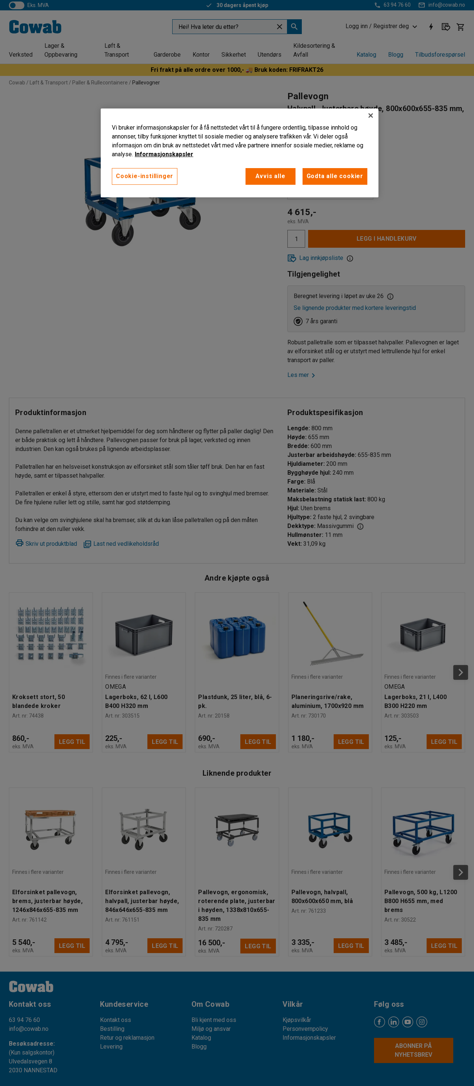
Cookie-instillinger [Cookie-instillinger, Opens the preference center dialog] (144, 176)
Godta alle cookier (335, 176)
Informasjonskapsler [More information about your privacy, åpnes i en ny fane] (164, 154)
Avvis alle (271, 176)
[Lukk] (370, 115)
